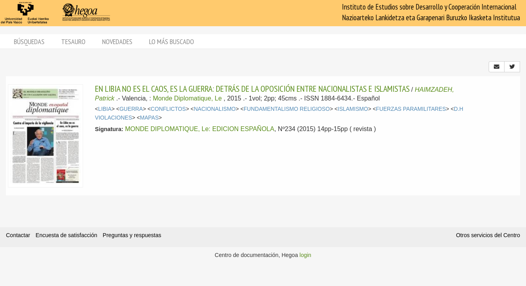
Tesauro (73, 41)
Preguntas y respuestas (132, 235)
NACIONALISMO (214, 109)
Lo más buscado (171, 41)
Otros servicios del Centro (488, 235)
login (305, 255)
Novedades (117, 41)
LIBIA (105, 109)
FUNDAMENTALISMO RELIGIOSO (287, 109)
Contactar (18, 235)
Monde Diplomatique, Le (187, 98)
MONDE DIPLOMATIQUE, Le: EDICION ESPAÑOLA (199, 129)
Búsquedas (29, 41)
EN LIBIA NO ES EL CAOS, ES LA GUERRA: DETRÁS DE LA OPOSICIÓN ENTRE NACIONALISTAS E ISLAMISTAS (252, 88)
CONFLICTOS (168, 109)
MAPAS (149, 118)
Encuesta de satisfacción (66, 235)
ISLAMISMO (353, 109)
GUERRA (131, 109)
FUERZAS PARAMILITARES (411, 109)
